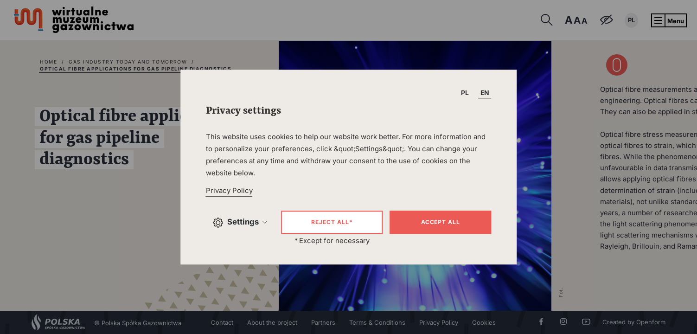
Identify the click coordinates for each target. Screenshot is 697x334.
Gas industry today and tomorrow (128, 61)
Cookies (484, 322)
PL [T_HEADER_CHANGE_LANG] (465, 92)
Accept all (440, 221)
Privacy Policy (438, 322)
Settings (240, 222)
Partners (323, 322)
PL (631, 20)
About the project (272, 322)
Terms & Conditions (377, 322)
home (48, 61)
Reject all (331, 221)
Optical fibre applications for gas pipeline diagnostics (135, 68)
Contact (222, 322)
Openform (650, 322)
